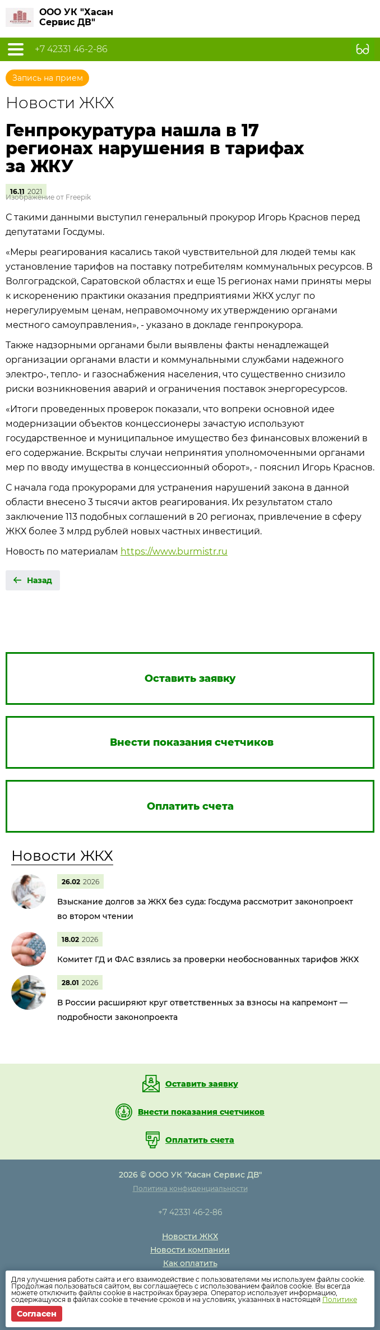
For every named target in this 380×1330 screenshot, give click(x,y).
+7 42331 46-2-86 (71, 49)
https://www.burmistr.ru (174, 551)
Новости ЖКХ (62, 856)
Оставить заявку (201, 1084)
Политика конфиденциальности (190, 1188)
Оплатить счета (199, 1140)
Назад (39, 580)
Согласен (37, 1314)
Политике (339, 1299)
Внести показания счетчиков (201, 1112)
